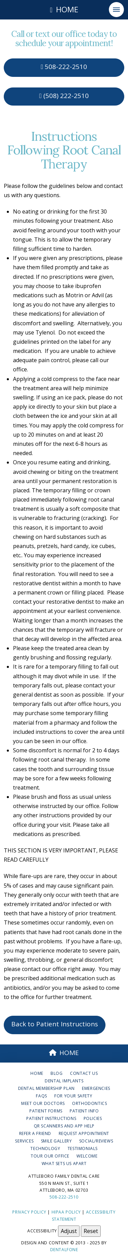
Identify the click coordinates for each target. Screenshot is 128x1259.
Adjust (69, 1231)
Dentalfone (64, 1250)
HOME (64, 1052)
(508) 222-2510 (64, 95)
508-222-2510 (64, 66)
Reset (91, 1231)
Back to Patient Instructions (54, 1023)
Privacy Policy (29, 1212)
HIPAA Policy (66, 1212)
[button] (116, 9)
